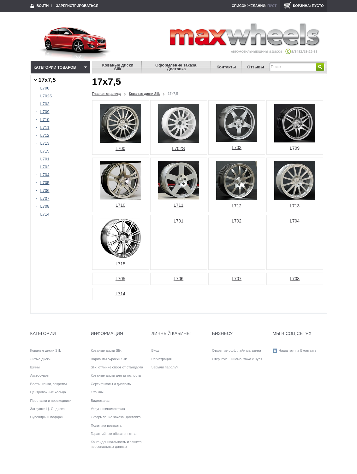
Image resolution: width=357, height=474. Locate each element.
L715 (45, 151)
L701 (45, 159)
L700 (45, 88)
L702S (46, 96)
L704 (45, 175)
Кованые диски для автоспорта (116, 375)
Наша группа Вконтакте (298, 350)
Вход (155, 350)
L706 (45, 190)
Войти (43, 6)
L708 (45, 206)
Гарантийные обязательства (114, 434)
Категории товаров (55, 67)
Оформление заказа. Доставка (176, 67)
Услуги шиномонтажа (108, 409)
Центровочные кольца (48, 392)
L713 (45, 143)
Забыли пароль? (165, 367)
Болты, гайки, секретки (48, 384)
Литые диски (40, 359)
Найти (320, 67)
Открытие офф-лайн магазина (236, 350)
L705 (45, 183)
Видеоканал (100, 400)
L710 (45, 120)
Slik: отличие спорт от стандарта (117, 367)
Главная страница (106, 93)
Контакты (226, 67)
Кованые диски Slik (118, 67)
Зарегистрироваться (77, 6)
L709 (45, 112)
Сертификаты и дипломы (111, 384)
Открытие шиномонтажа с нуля (237, 359)
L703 (45, 104)
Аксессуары (39, 375)
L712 (45, 135)
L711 (45, 127)
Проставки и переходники (51, 400)
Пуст (272, 6)
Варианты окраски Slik (109, 359)
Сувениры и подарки (46, 417)
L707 (45, 198)
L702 (45, 167)
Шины (35, 367)
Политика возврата (106, 425)
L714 (45, 214)
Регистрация (162, 359)
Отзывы (255, 67)
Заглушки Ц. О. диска (47, 409)
